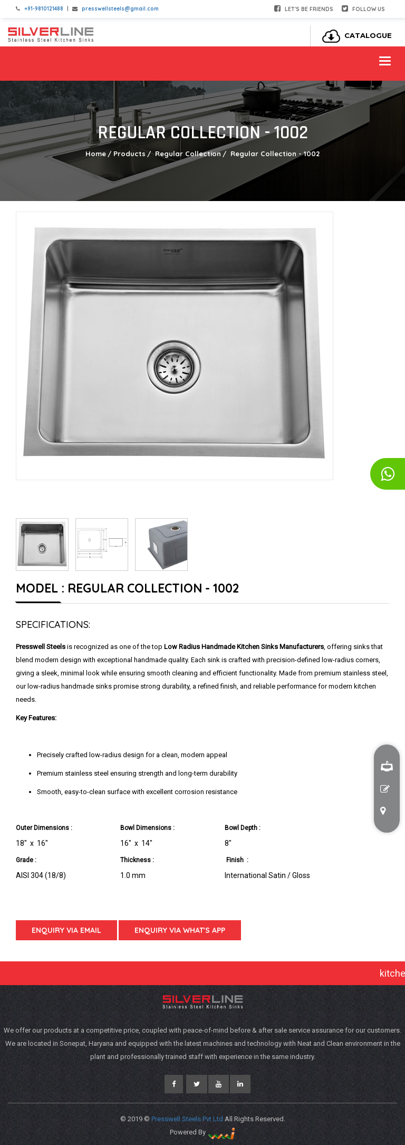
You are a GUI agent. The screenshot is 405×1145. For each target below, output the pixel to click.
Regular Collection (187, 153)
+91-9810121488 (43, 8)
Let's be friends (303, 9)
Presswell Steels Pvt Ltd (188, 1119)
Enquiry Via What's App (179, 930)
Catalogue (354, 35)
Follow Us (363, 9)
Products (129, 153)
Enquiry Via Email (66, 930)
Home (95, 153)
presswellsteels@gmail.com (120, 8)
